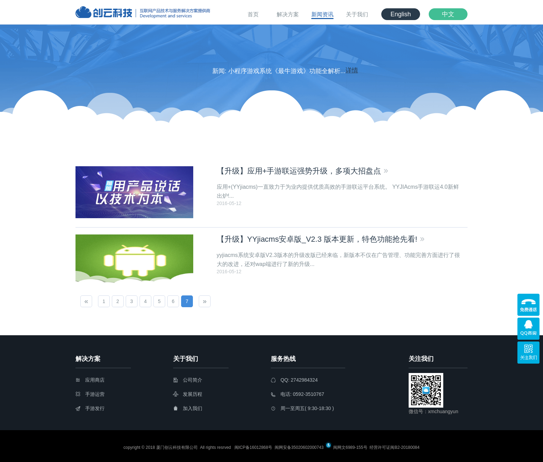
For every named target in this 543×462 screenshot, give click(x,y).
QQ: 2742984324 (294, 380)
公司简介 (187, 380)
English (400, 14)
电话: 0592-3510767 (297, 394)
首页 (253, 14)
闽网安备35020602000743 (299, 447)
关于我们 (357, 14)
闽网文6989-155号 (350, 447)
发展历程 (187, 394)
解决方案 (288, 14)
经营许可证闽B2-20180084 (393, 447)
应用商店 (90, 380)
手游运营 (90, 394)
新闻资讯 (322, 14)
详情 (352, 70)
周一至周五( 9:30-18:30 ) (302, 408)
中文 (448, 14)
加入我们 (187, 408)
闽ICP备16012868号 (253, 447)
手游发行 (90, 408)
